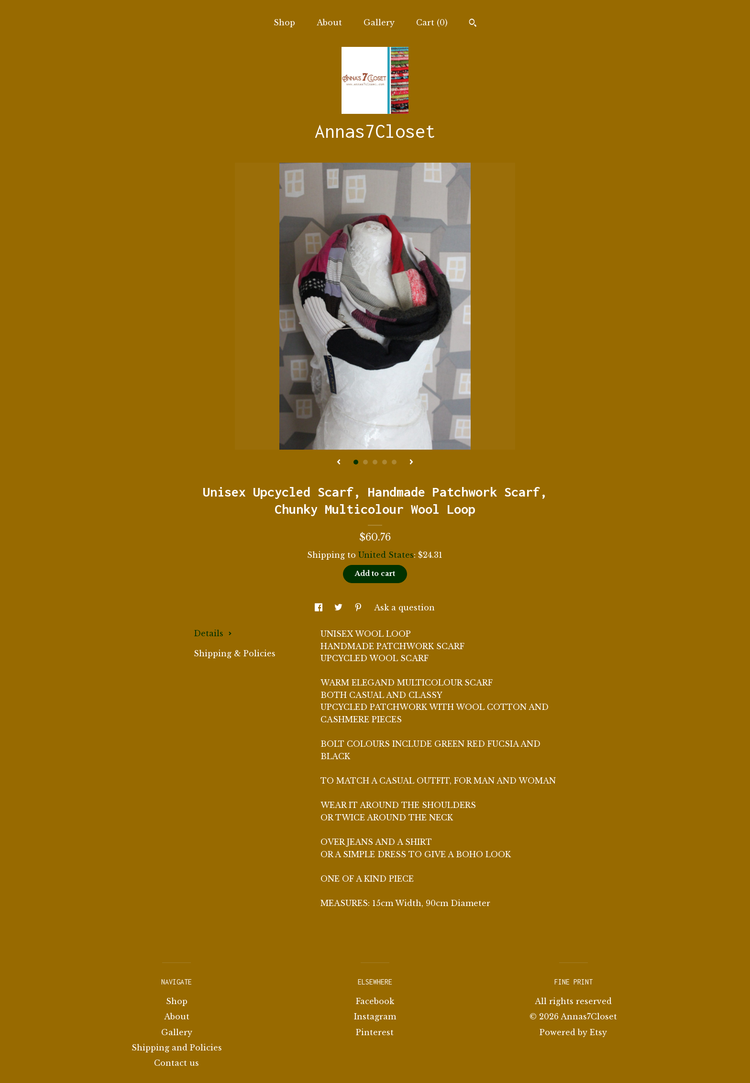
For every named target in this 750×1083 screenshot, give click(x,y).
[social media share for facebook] (320, 607)
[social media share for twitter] (339, 607)
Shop (284, 22)
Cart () (432, 22)
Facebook (375, 1001)
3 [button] (375, 462)
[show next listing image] (411, 462)
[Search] (472, 24)
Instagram (375, 1016)
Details (213, 633)
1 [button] (355, 462)
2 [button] (365, 462)
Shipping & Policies (235, 653)
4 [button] (384, 462)
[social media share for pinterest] (359, 607)
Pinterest (375, 1032)
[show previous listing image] (338, 462)
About (329, 22)
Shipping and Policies (177, 1047)
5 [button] (394, 462)
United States (386, 555)
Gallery (379, 22)
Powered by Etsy (573, 1032)
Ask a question (404, 607)
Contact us (176, 1063)
